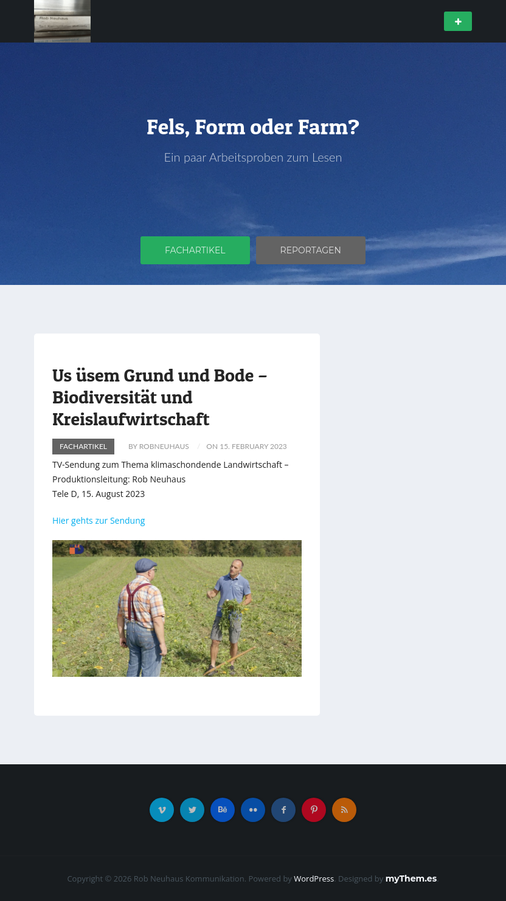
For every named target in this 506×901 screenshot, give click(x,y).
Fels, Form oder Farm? (253, 126)
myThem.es (411, 878)
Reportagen (310, 250)
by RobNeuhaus (158, 446)
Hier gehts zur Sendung (98, 520)
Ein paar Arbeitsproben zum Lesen (253, 156)
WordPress (314, 878)
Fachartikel (195, 250)
